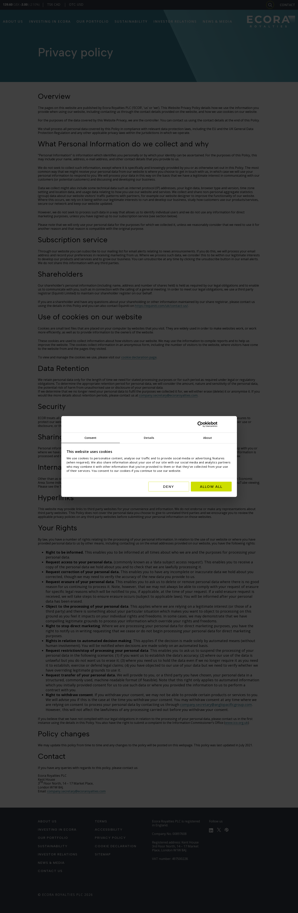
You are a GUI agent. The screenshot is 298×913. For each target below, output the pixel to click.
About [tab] (207, 437)
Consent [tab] (91, 437)
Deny (168, 487)
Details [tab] (149, 437)
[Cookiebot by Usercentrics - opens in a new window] (214, 424)
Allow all (211, 487)
